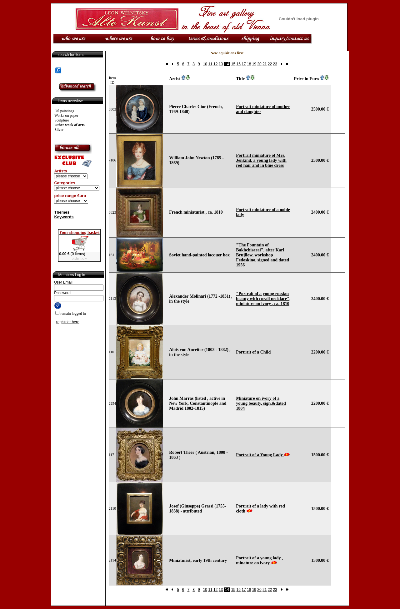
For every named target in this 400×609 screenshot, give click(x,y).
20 (259, 64)
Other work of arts (70, 125)
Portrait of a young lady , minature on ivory (259, 560)
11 (210, 64)
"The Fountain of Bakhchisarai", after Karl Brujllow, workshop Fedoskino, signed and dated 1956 (262, 255)
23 (275, 64)
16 (239, 64)
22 (270, 64)
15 (233, 64)
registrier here (67, 322)
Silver (59, 129)
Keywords (63, 217)
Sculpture (62, 120)
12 (215, 64)
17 (244, 64)
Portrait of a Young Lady (260, 455)
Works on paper (66, 115)
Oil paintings (64, 111)
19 (254, 64)
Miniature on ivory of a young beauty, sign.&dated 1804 (261, 403)
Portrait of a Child (253, 352)
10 (205, 64)
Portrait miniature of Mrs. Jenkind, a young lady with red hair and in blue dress (261, 160)
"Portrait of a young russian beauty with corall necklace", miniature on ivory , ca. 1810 (263, 298)
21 (264, 64)
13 (221, 64)
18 (249, 64)
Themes (61, 212)
